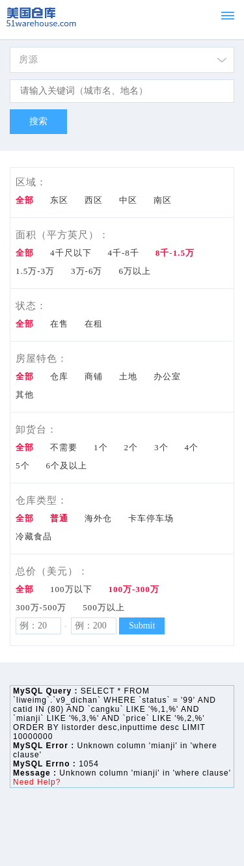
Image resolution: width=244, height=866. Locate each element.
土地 (128, 376)
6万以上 (134, 271)
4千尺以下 (71, 253)
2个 (131, 447)
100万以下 (71, 589)
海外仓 (98, 518)
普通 (59, 518)
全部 (25, 200)
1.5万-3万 (35, 271)
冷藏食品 (34, 536)
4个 (192, 447)
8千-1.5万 (175, 253)
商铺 (94, 376)
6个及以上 (67, 465)
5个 (23, 465)
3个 (161, 447)
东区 (59, 200)
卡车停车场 (151, 518)
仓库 (59, 376)
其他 (25, 394)
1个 (101, 447)
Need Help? (37, 782)
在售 (59, 324)
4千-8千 (123, 253)
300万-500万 (41, 607)
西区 (94, 200)
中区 (128, 200)
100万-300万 (134, 589)
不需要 (63, 447)
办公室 (167, 376)
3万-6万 (86, 271)
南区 (163, 200)
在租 (94, 324)
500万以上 (104, 607)
